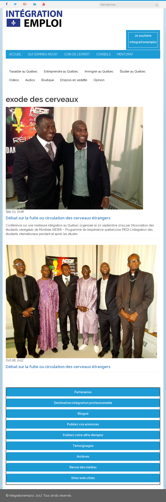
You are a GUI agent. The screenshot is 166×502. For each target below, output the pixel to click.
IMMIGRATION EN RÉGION (60, 63)
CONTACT (92, 63)
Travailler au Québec (23, 71)
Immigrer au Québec (99, 71)
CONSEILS (103, 54)
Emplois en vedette (73, 80)
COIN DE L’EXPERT (77, 54)
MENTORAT (125, 54)
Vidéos (14, 80)
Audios (30, 80)
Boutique (47, 80)
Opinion (99, 80)
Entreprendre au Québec (61, 71)
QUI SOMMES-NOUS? (43, 54)
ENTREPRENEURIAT (22, 63)
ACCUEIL (15, 54)
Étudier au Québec (133, 71)
